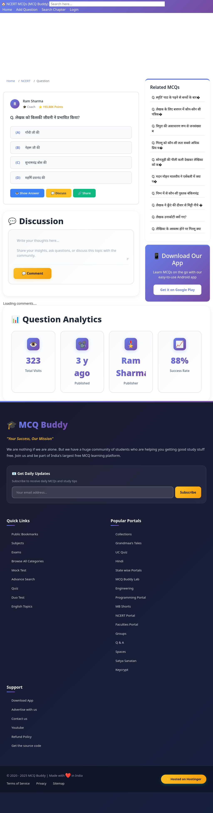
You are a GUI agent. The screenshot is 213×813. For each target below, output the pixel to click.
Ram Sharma (33, 101)
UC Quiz (121, 552)
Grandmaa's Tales (128, 543)
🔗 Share (84, 193)
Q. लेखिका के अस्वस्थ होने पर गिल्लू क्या (176, 228)
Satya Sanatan (125, 661)
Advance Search (23, 579)
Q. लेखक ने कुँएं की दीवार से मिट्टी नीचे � (177, 205)
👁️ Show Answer (27, 193)
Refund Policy (21, 737)
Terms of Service (18, 783)
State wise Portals (128, 570)
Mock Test (18, 570)
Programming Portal (130, 597)
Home (7, 9)
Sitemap (58, 783)
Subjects (17, 543)
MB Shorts (123, 606)
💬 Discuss (58, 193)
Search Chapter (54, 9)
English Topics (21, 606)
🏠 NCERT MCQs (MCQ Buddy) (24, 4)
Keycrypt (121, 670)
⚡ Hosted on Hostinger (183, 779)
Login (74, 9)
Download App (22, 700)
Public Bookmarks (24, 534)
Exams (16, 552)
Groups (120, 633)
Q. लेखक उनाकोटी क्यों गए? (169, 217)
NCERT (25, 81)
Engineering (124, 588)
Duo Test (17, 597)
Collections (123, 534)
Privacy (41, 783)
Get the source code (26, 745)
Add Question (27, 9)
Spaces (120, 651)
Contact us (19, 718)
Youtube (17, 727)
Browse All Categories (27, 561)
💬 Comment (32, 273)
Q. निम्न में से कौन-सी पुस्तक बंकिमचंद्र (175, 193)
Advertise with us (24, 709)
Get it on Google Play (177, 289)
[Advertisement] (106, 44)
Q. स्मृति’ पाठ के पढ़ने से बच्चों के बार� (176, 97)
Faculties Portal (126, 624)
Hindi (119, 561)
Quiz (14, 588)
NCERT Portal (125, 615)
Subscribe (188, 492)
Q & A (119, 642)
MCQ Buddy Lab (127, 579)
